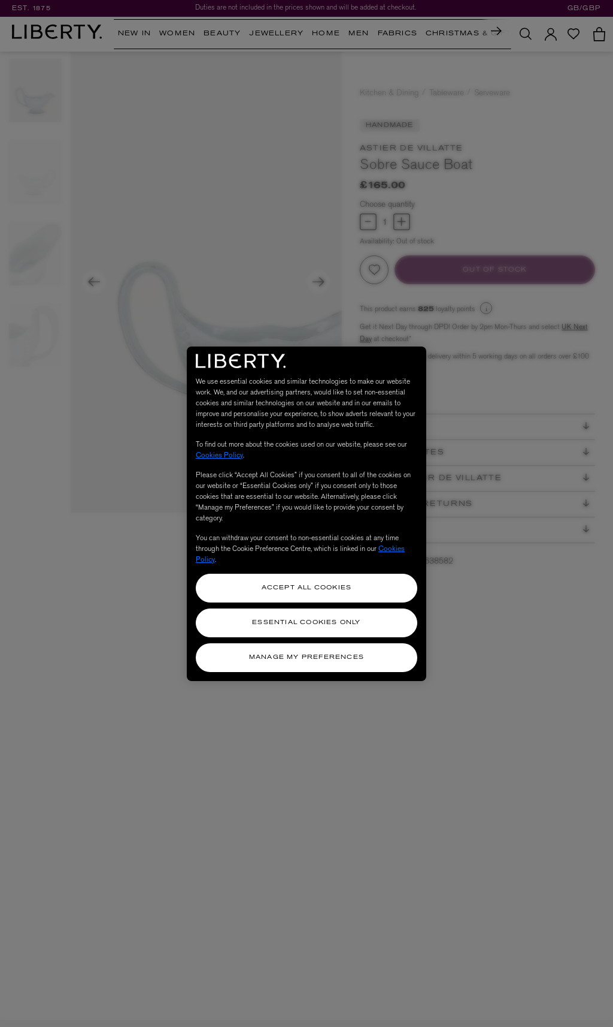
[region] (306, 514)
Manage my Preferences (306, 657)
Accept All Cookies (307, 588)
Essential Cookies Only (306, 622)
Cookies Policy (219, 455)
